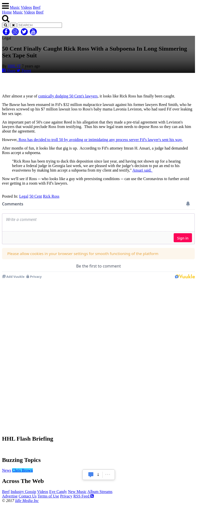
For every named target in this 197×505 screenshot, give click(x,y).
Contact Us (28, 496)
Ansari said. (143, 170)
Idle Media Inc (27, 500)
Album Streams (99, 491)
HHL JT (14, 66)
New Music (77, 491)
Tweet (24, 70)
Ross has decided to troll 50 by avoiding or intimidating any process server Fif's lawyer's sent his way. (100, 140)
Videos (26, 7)
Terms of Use (48, 496)
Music (15, 7)
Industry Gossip (23, 491)
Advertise (10, 496)
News (6, 470)
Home (7, 12)
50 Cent (35, 196)
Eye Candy (58, 491)
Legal (23, 196)
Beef (36, 7)
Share (9, 70)
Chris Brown (22, 470)
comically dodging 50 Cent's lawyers (68, 96)
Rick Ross (51, 196)
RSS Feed (83, 496)
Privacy (66, 496)
